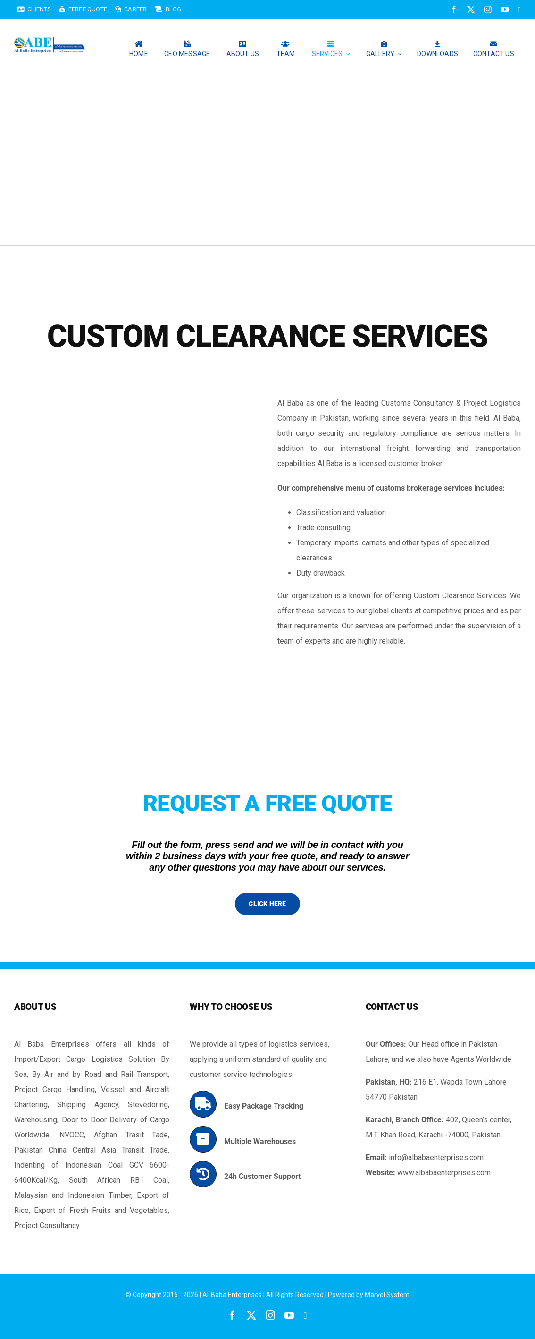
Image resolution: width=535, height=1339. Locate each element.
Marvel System (387, 1294)
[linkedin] (519, 10)
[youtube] (505, 9)
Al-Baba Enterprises (232, 1294)
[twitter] (471, 9)
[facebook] (454, 9)
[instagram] (488, 9)
